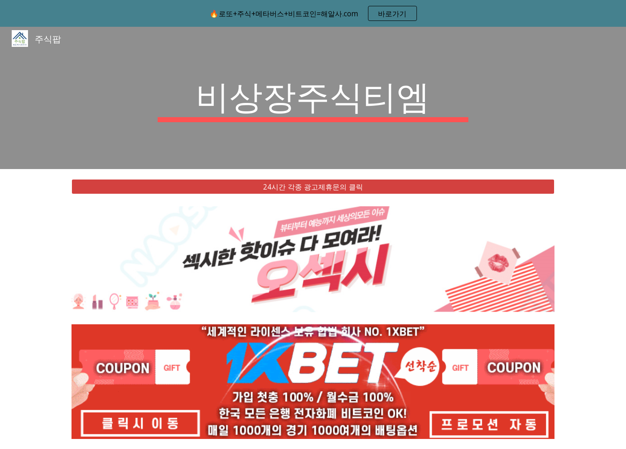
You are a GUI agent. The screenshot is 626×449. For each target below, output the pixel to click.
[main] (313, 98)
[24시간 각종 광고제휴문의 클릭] (313, 187)
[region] (313, 13)
